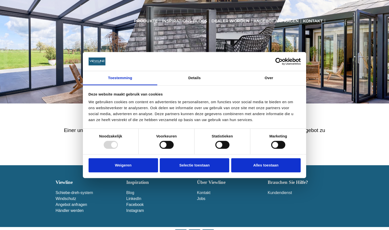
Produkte (146, 21)
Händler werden (70, 210)
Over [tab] (269, 78)
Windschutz (66, 199)
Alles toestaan (266, 165)
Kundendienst (280, 193)
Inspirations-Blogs (184, 21)
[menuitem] (329, 21)
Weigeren (123, 165)
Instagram (135, 210)
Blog (130, 193)
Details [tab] (194, 78)
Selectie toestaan (194, 165)
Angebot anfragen (276, 21)
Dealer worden (230, 21)
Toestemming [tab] (120, 78)
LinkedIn (133, 199)
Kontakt (313, 21)
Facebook (135, 204)
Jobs (201, 199)
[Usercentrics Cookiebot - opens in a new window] (279, 61)
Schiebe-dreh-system (74, 193)
